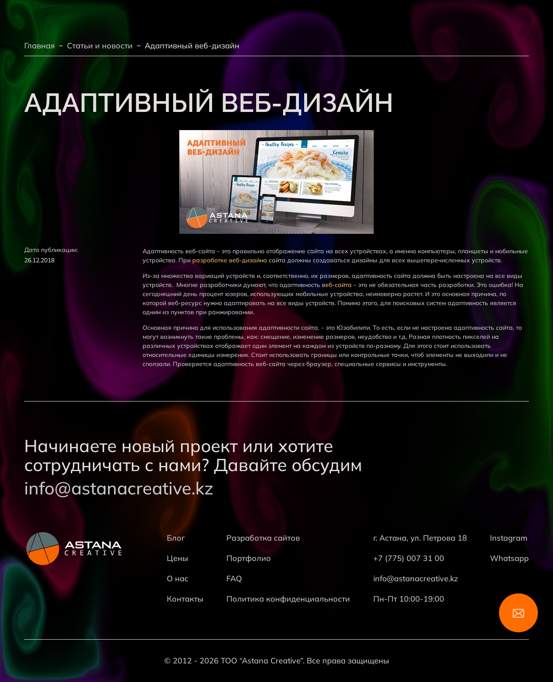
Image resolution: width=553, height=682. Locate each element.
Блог (176, 538)
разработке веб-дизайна (229, 260)
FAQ (234, 578)
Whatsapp (509, 558)
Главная (39, 46)
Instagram (509, 538)
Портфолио (248, 558)
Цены (177, 558)
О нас (177, 578)
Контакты (185, 599)
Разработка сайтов (263, 538)
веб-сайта (337, 285)
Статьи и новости (100, 46)
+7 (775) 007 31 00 (408, 558)
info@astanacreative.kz (118, 487)
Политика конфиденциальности (288, 599)
